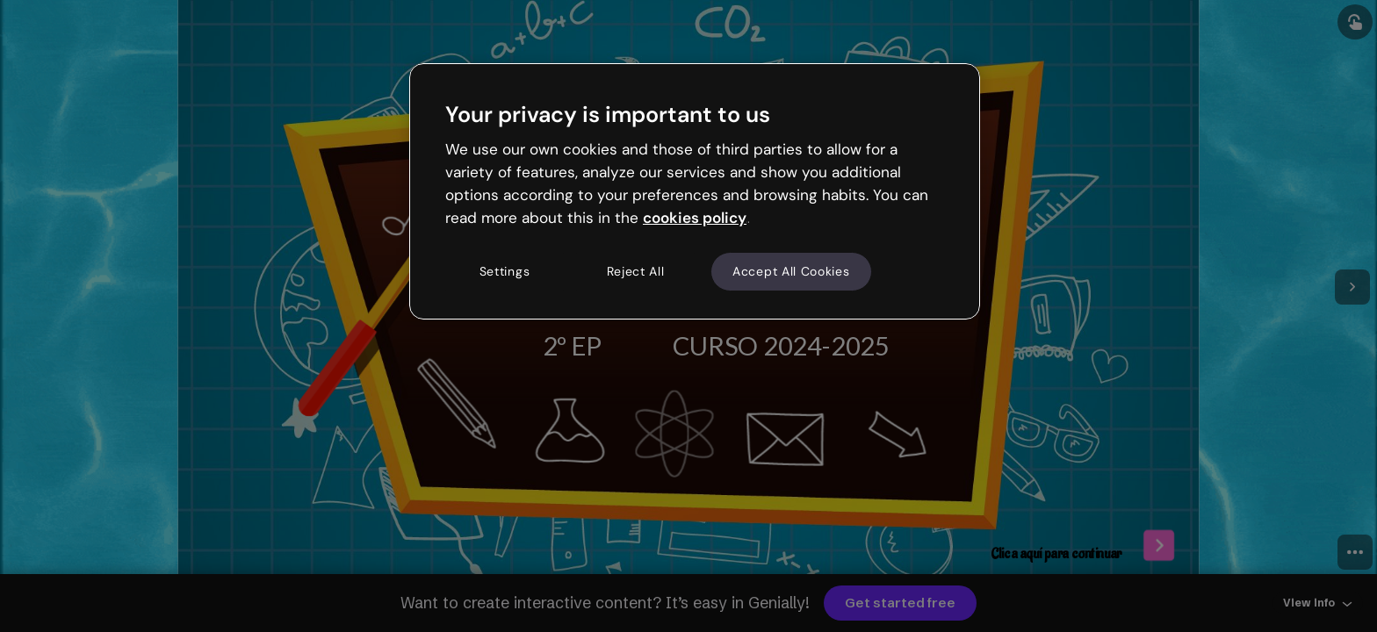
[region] (694, 191)
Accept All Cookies (791, 271)
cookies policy (694, 217)
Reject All (636, 271)
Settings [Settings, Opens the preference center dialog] (504, 271)
